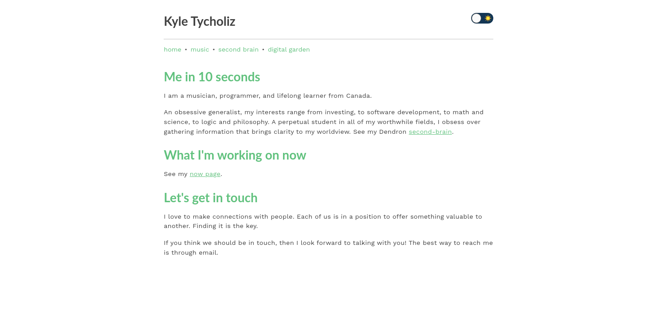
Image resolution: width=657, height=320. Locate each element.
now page (205, 173)
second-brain (430, 131)
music (199, 49)
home (172, 49)
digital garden (289, 49)
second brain (238, 49)
